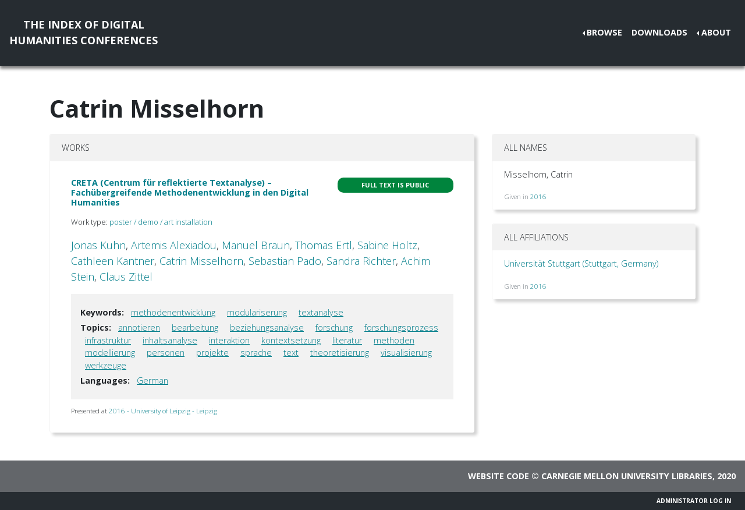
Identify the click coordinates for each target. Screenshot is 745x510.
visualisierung (406, 352)
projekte (212, 352)
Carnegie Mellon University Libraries (626, 475)
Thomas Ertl (323, 245)
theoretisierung (339, 352)
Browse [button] (604, 32)
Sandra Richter (361, 261)
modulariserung (257, 312)
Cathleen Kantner (112, 261)
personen (166, 352)
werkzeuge (105, 365)
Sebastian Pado (285, 261)
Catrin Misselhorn (201, 261)
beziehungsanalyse (267, 327)
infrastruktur (108, 340)
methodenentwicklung (173, 312)
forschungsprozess (401, 327)
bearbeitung (195, 327)
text (291, 352)
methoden (394, 340)
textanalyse (321, 312)
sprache (256, 352)
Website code (498, 475)
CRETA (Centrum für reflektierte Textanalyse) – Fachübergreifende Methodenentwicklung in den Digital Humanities (189, 192)
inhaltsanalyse (170, 340)
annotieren (139, 327)
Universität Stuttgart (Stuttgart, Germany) (581, 263)
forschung (334, 327)
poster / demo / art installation (160, 222)
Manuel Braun (256, 245)
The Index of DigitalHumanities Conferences (83, 32)
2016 (538, 196)
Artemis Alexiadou (174, 245)
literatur (347, 340)
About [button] (716, 32)
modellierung (110, 352)
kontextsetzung (291, 340)
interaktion (229, 340)
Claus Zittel (126, 277)
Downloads (659, 32)
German (152, 380)
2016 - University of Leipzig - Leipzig (163, 410)
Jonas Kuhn (98, 245)
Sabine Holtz (387, 245)
